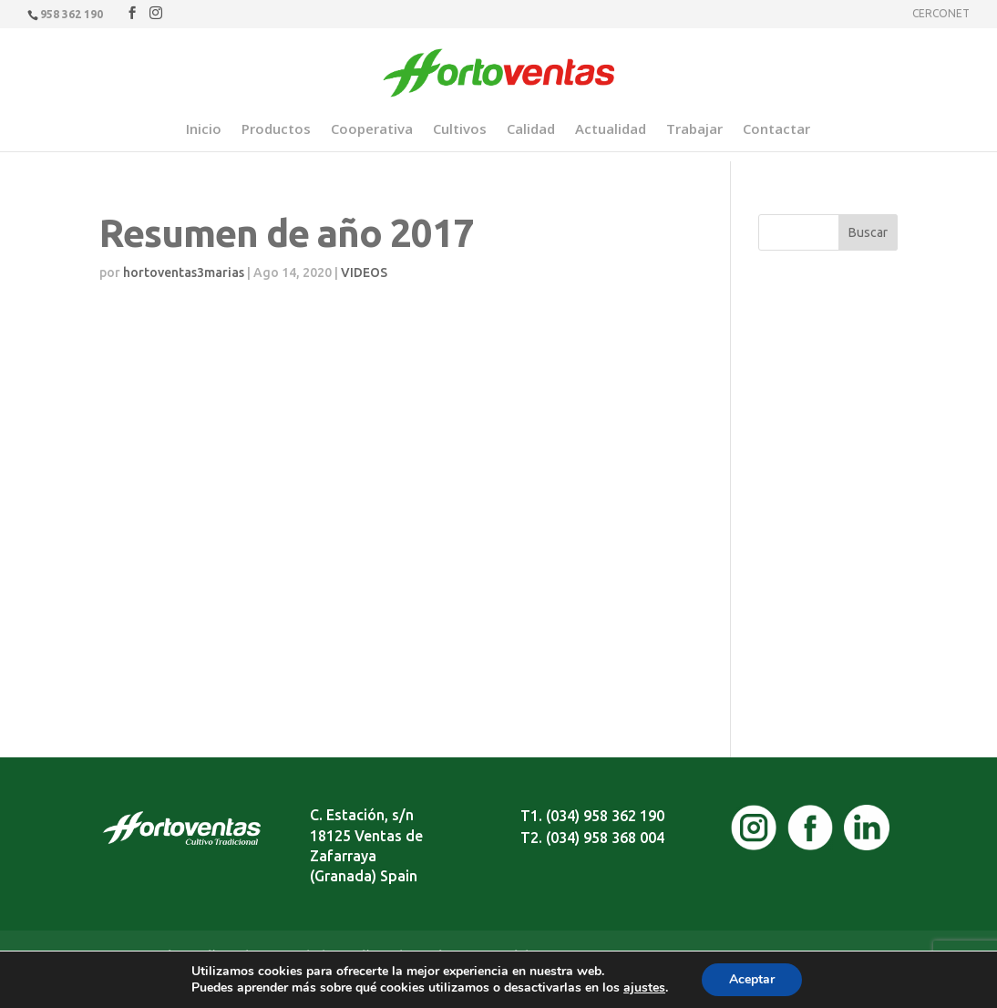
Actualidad (610, 130)
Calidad (531, 130)
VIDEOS (364, 272)
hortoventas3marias (183, 272)
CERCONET (941, 13)
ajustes (644, 988)
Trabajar (694, 130)
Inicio (203, 130)
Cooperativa (372, 130)
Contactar (776, 130)
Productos (276, 130)
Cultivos (460, 130)
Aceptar (752, 979)
